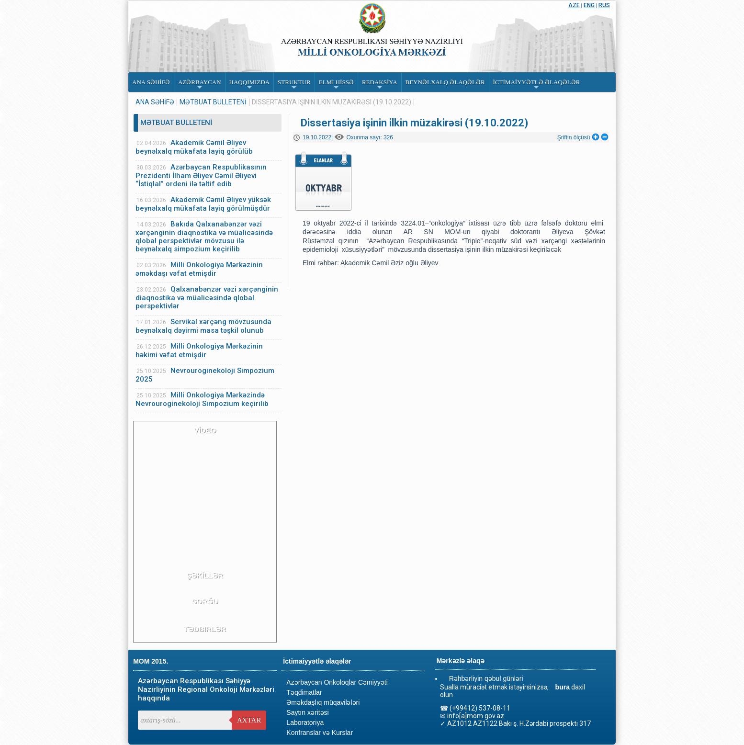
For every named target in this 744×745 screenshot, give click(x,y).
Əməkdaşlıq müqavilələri (323, 702)
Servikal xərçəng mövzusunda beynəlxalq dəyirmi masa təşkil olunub (203, 326)
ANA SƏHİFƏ (154, 102)
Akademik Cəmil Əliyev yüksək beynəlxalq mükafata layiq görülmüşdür (203, 204)
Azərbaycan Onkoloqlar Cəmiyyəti (337, 682)
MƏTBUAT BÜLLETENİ (213, 102)
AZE (574, 5)
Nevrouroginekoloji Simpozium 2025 (204, 375)
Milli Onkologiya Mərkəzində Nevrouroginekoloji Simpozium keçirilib (202, 399)
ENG (589, 5)
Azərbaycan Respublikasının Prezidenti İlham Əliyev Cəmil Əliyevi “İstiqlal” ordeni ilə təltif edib (201, 175)
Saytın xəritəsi (307, 712)
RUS (604, 5)
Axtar (249, 720)
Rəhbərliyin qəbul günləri (486, 678)
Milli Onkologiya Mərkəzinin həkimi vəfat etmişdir (199, 350)
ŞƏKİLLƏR (205, 575)
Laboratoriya (305, 722)
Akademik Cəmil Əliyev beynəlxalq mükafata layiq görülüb (194, 147)
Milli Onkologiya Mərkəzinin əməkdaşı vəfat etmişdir (199, 269)
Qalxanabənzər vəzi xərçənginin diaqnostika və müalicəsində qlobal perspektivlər (206, 297)
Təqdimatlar (304, 692)
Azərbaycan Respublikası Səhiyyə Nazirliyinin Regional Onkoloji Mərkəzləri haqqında (206, 689)
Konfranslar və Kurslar (319, 732)
